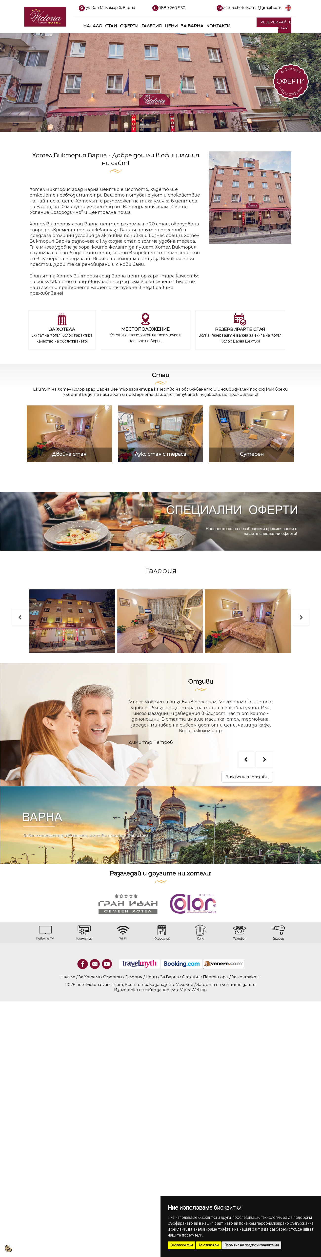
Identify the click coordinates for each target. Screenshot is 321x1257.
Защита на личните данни (226, 984)
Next (295, 611)
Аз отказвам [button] (209, 1245)
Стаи (111, 25)
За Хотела (89, 977)
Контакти (218, 25)
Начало (92, 25)
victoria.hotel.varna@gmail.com (252, 7)
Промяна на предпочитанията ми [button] (251, 1245)
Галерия (151, 25)
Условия (184, 984)
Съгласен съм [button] (181, 1245)
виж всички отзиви (247, 777)
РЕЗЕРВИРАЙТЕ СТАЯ (275, 25)
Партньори (215, 977)
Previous (13, 611)
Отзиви (200, 681)
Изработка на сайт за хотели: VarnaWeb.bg (160, 989)
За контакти (246, 977)
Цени (171, 25)
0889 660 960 (171, 7)
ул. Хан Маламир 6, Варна (110, 7)
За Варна (192, 25)
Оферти (129, 25)
